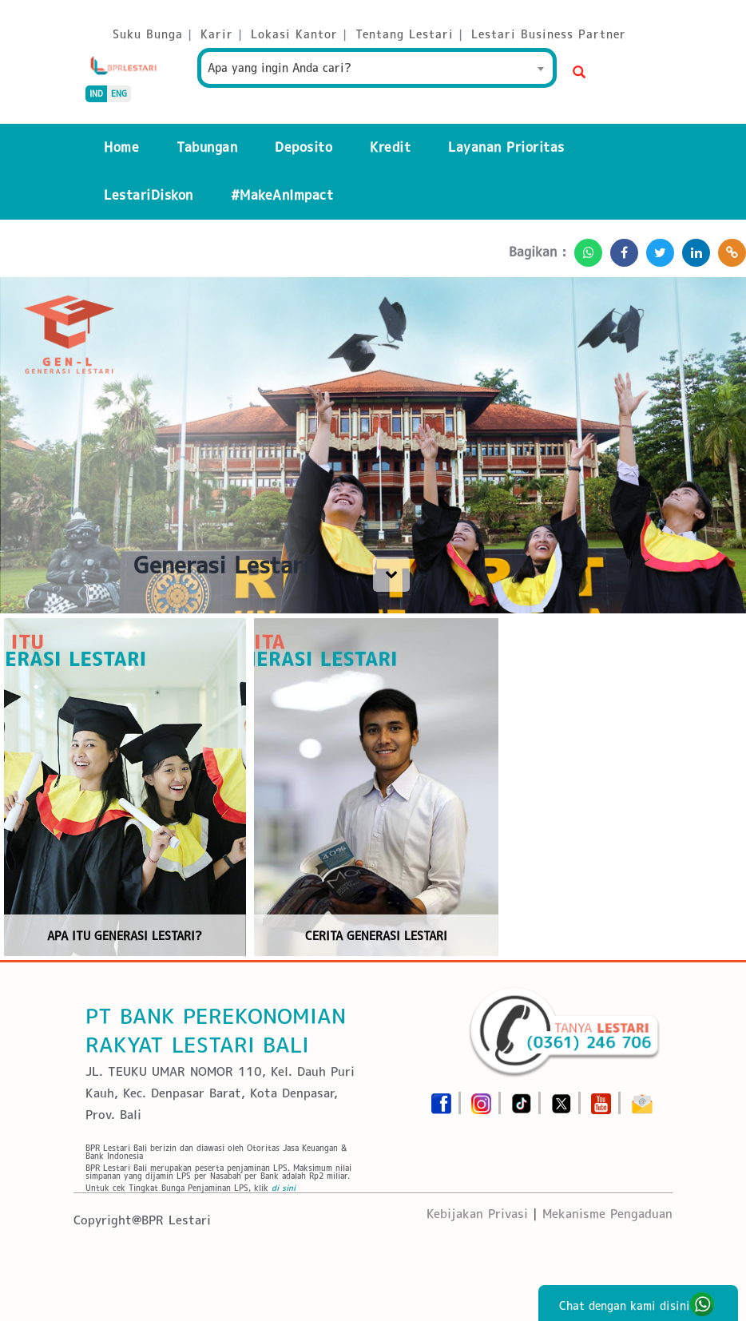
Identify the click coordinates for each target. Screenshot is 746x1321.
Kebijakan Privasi (477, 1213)
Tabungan (207, 147)
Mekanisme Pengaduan (607, 1213)
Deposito (303, 147)
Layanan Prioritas (506, 147)
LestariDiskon (148, 195)
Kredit (390, 147)
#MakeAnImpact (282, 195)
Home (121, 147)
